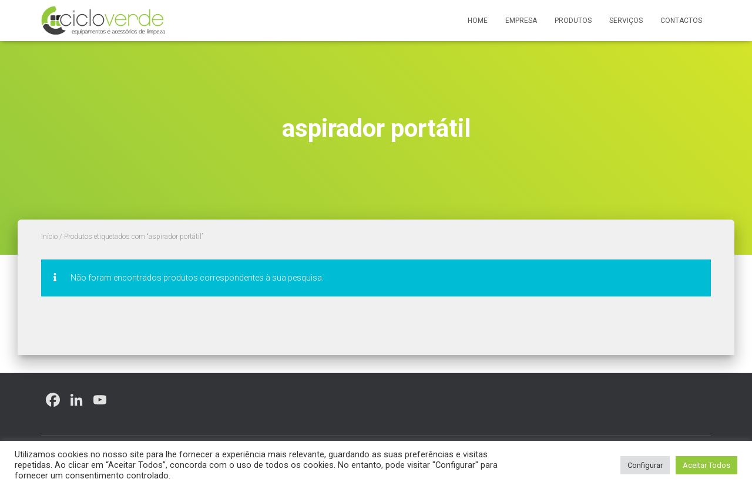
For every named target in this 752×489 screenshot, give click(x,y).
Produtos (573, 20)
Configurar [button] (645, 465)
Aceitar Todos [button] (706, 465)
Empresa (521, 20)
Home (478, 20)
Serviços (626, 20)
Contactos (681, 20)
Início (49, 236)
